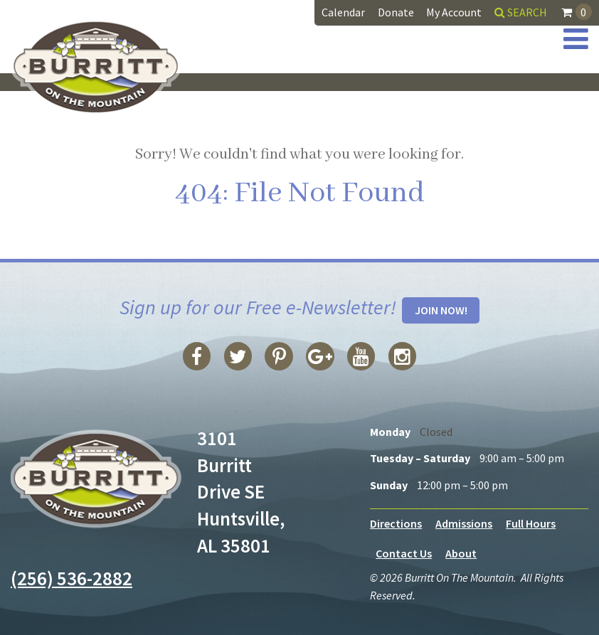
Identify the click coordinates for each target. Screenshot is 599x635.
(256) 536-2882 (71, 578)
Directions (396, 523)
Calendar (343, 12)
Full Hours (531, 523)
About (461, 553)
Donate (396, 12)
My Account (454, 12)
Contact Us (404, 553)
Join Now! (441, 310)
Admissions (463, 523)
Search (520, 12)
